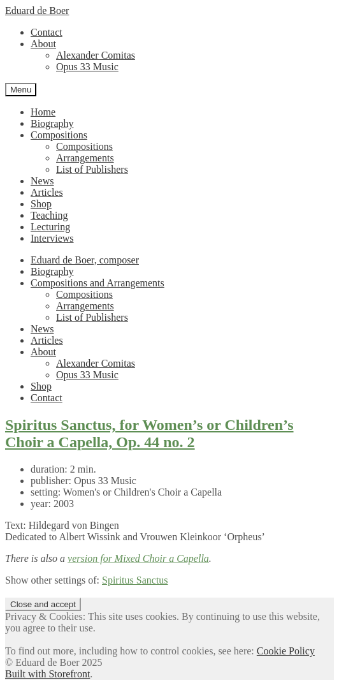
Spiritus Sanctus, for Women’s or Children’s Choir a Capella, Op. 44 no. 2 (149, 433)
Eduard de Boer (37, 10)
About (43, 43)
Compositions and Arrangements (97, 282)
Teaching (49, 215)
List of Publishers (92, 169)
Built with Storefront (47, 673)
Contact (46, 32)
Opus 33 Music (87, 66)
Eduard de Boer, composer (85, 259)
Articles (47, 192)
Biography (52, 123)
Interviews (52, 238)
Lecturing (50, 226)
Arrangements (85, 157)
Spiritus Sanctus (135, 580)
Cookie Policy (286, 650)
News (42, 180)
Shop (41, 203)
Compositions (59, 134)
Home (43, 112)
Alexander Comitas (95, 55)
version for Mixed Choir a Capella (138, 558)
